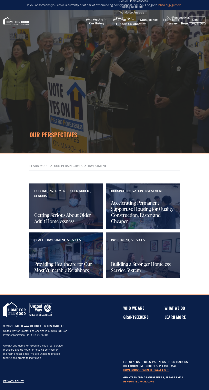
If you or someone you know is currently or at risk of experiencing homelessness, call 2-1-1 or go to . (104, 5)
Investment (97, 166)
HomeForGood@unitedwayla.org (146, 370)
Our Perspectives (68, 166)
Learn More (38, 166)
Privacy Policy (13, 381)
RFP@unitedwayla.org (138, 381)
